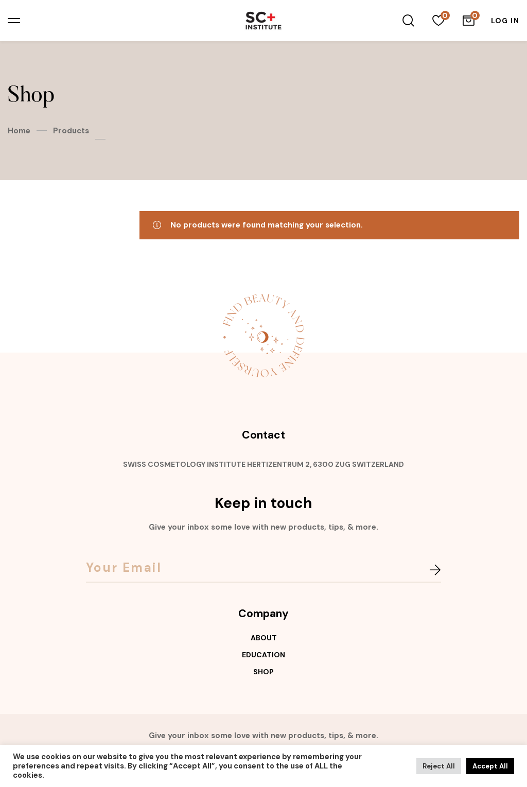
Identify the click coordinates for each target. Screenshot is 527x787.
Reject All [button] (439, 766)
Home (19, 131)
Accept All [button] (490, 766)
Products (71, 131)
